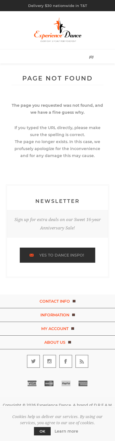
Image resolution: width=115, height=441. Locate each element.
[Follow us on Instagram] (49, 361)
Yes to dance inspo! (61, 255)
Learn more (66, 431)
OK (42, 431)
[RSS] (82, 361)
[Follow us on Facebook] (65, 361)
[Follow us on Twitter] (33, 361)
